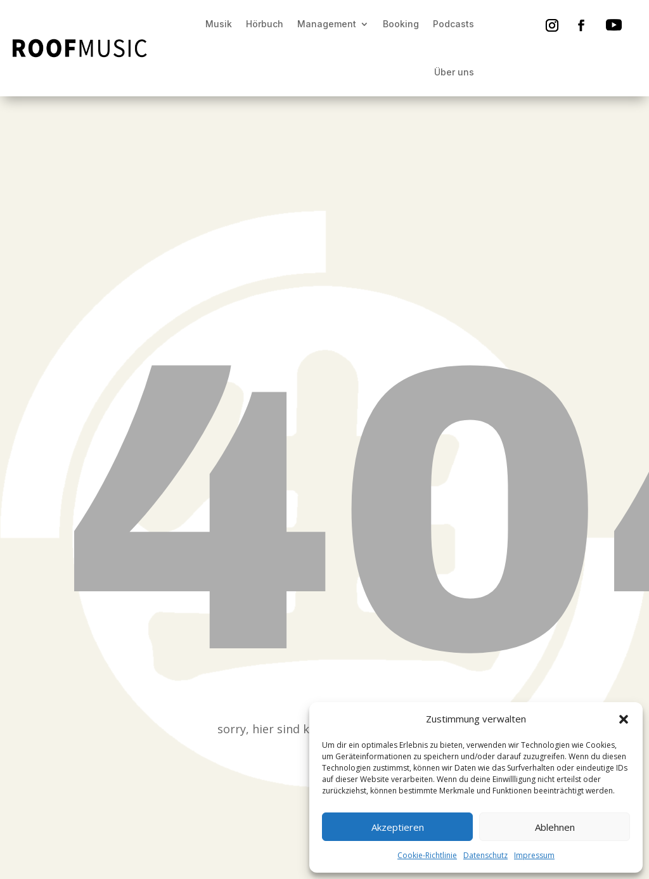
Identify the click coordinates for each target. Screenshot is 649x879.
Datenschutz (485, 855)
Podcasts (453, 23)
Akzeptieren (397, 827)
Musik (218, 23)
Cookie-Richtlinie (427, 855)
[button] (623, 719)
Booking (401, 23)
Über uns (454, 72)
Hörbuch (264, 23)
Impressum (534, 855)
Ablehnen (555, 827)
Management (326, 23)
